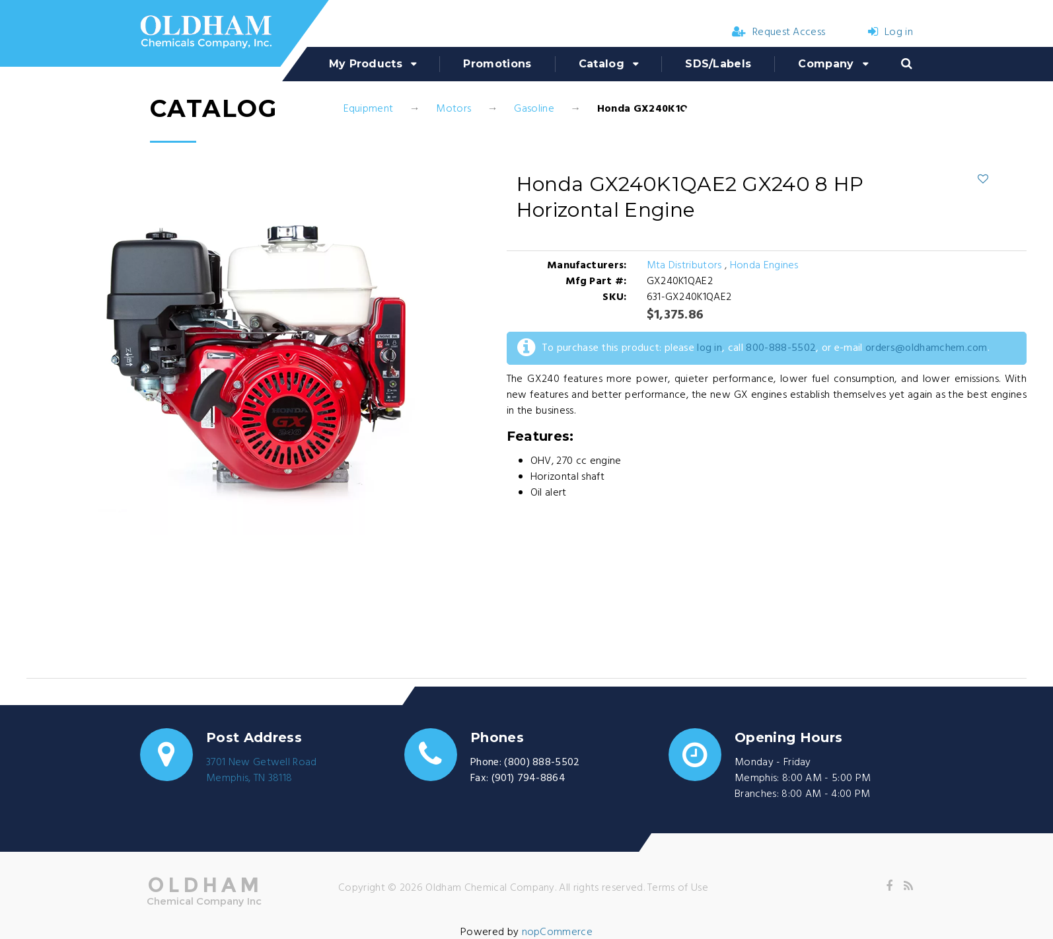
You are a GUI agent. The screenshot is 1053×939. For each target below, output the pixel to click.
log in (709, 348)
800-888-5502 (781, 348)
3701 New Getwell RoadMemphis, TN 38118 (261, 770)
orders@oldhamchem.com (926, 348)
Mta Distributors (686, 265)
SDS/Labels (718, 63)
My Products (366, 63)
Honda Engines (764, 265)
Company (825, 63)
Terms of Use (677, 888)
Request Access (779, 32)
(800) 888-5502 (541, 762)
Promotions (497, 63)
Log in (890, 32)
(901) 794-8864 (528, 778)
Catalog (601, 63)
